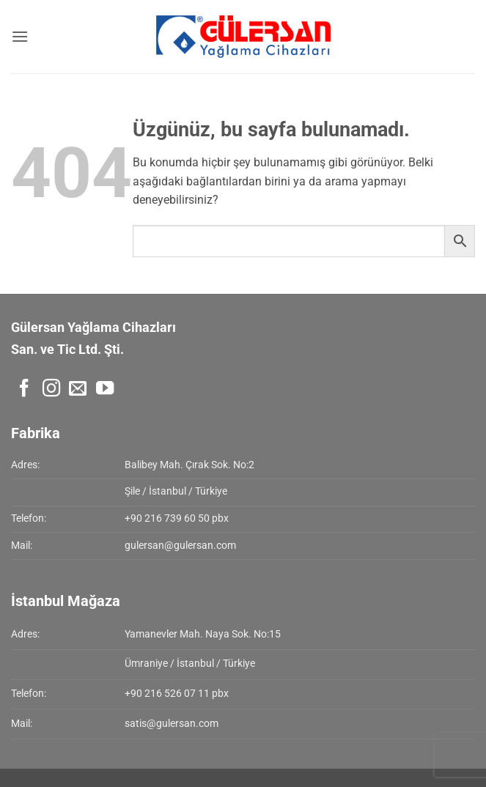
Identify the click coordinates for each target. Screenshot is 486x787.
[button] (20, 36)
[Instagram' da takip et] (51, 389)
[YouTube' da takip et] (105, 389)
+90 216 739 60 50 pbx (177, 518)
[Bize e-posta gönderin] (77, 389)
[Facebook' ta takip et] (24, 389)
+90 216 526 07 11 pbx (177, 693)
